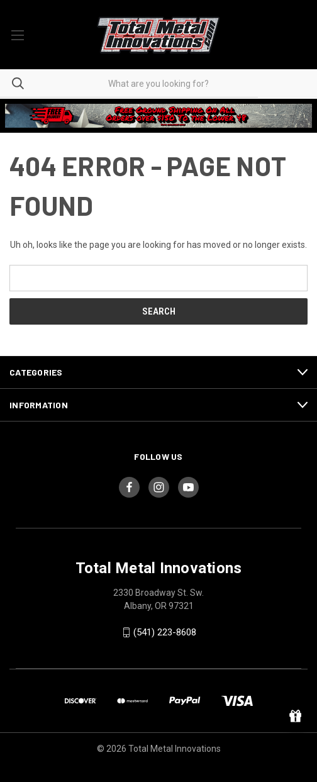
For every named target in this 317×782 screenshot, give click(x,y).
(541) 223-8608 (164, 632)
